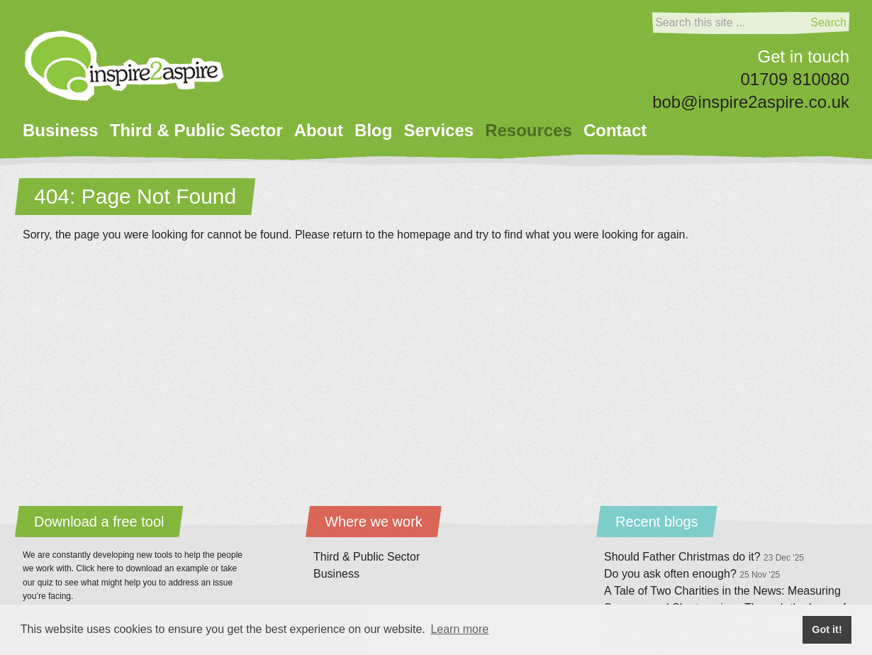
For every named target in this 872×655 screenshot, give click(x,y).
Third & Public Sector (196, 130)
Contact (615, 130)
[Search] (729, 22)
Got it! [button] (827, 629)
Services (438, 130)
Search (828, 22)
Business (61, 130)
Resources (528, 130)
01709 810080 (795, 79)
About (318, 130)
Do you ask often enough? (692, 574)
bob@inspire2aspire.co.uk (750, 101)
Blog (373, 130)
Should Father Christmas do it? (704, 557)
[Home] (124, 65)
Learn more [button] (459, 629)
